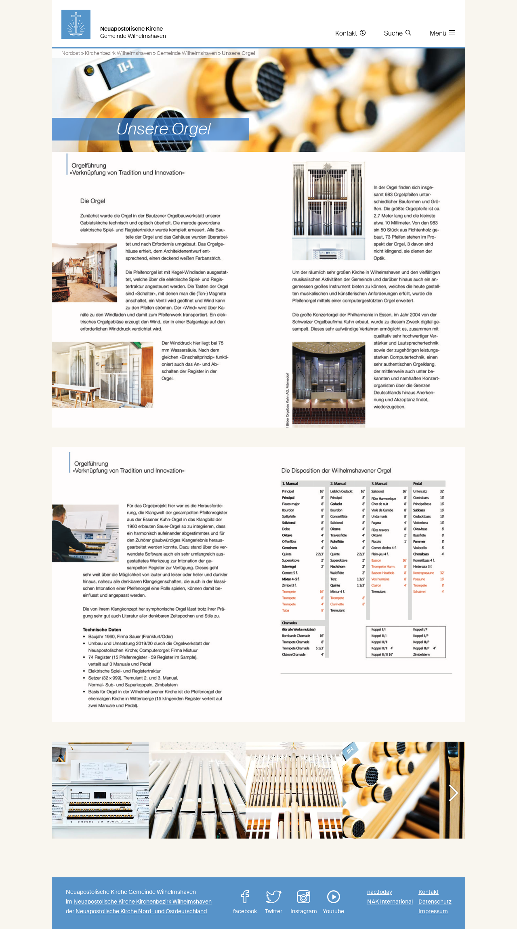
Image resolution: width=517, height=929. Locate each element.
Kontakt (428, 891)
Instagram (303, 902)
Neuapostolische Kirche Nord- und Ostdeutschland (141, 911)
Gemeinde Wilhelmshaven (187, 53)
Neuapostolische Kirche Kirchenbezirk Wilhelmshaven (143, 901)
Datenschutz (435, 901)
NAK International (390, 901)
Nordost (70, 53)
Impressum (433, 911)
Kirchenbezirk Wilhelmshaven (118, 53)
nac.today (379, 891)
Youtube (334, 902)
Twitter (274, 902)
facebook (245, 902)
